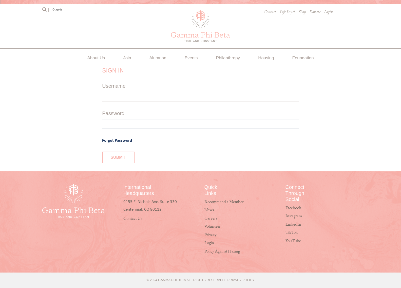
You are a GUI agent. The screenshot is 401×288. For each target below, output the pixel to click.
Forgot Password (117, 140)
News (209, 210)
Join (127, 58)
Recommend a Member (224, 202)
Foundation (303, 58)
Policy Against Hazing (222, 251)
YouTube (293, 241)
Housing (266, 58)
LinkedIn (293, 224)
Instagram (293, 216)
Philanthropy (228, 58)
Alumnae (157, 58)
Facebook (293, 208)
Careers (210, 218)
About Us (96, 58)
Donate (314, 12)
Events (191, 58)
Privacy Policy (240, 280)
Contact (270, 12)
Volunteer (212, 226)
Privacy (210, 235)
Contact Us (132, 219)
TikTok (291, 232)
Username (113, 86)
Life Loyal (287, 12)
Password (113, 113)
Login (328, 12)
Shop (302, 12)
